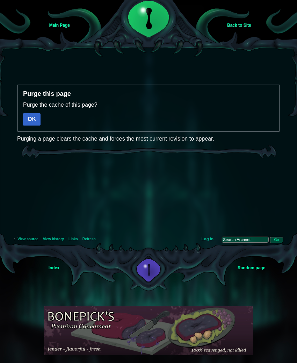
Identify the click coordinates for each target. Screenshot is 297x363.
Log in (208, 239)
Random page (251, 267)
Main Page (59, 25)
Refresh (89, 239)
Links (73, 239)
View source (27, 239)
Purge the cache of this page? (60, 105)
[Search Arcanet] (245, 239)
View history (53, 239)
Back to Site (239, 25)
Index (54, 267)
